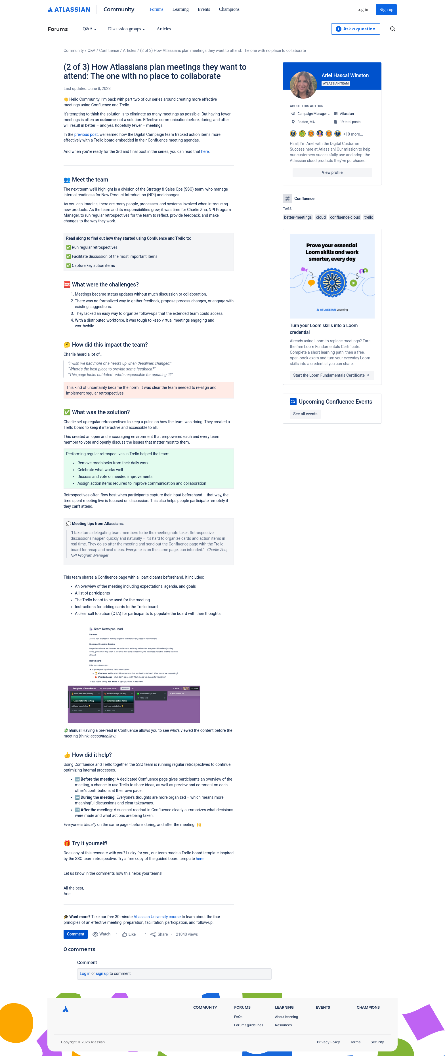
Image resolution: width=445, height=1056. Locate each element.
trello (368, 217)
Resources (283, 1025)
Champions (229, 9)
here (205, 151)
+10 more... (353, 134)
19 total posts (350, 122)
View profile (332, 172)
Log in (362, 9)
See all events (305, 414)
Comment (75, 934)
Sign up (386, 9)
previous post (86, 134)
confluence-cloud (345, 217)
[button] (134, 674)
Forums (156, 9)
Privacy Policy (328, 1042)
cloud (321, 217)
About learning (286, 1017)
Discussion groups (126, 28)
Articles (164, 28)
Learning (181, 9)
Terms (355, 1042)
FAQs (238, 1017)
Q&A (89, 28)
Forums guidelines (248, 1025)
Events (204, 9)
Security (377, 1042)
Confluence (109, 50)
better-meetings (298, 217)
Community (119, 9)
